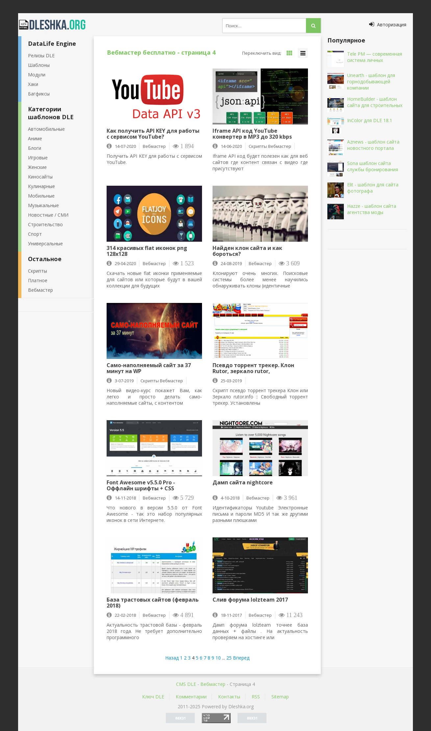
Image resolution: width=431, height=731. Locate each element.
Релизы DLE (41, 55)
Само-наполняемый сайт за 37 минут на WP (149, 368)
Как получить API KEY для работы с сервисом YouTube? (153, 134)
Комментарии (191, 696)
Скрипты (37, 271)
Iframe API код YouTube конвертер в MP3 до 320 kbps (252, 134)
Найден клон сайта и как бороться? (247, 251)
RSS (256, 696)
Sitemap (280, 696)
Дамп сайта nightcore (243, 482)
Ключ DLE (153, 696)
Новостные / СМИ (48, 215)
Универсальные (45, 243)
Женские (37, 167)
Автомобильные (46, 129)
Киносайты (40, 177)
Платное (37, 280)
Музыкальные (43, 205)
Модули (36, 74)
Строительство (45, 224)
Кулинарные (41, 186)
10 (218, 658)
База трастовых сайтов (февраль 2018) (153, 603)
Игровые (38, 157)
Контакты (229, 696)
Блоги (34, 148)
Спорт (35, 234)
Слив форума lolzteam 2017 (250, 600)
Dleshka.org (56, 24)
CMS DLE (186, 684)
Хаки (33, 84)
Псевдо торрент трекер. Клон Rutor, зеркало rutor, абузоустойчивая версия (253, 368)
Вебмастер (40, 290)
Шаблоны (39, 65)
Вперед (241, 658)
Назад (172, 658)
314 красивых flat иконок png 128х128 (147, 251)
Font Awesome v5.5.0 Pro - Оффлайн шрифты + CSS (141, 485)
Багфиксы (39, 94)
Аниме (35, 138)
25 (229, 658)
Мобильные (41, 196)
